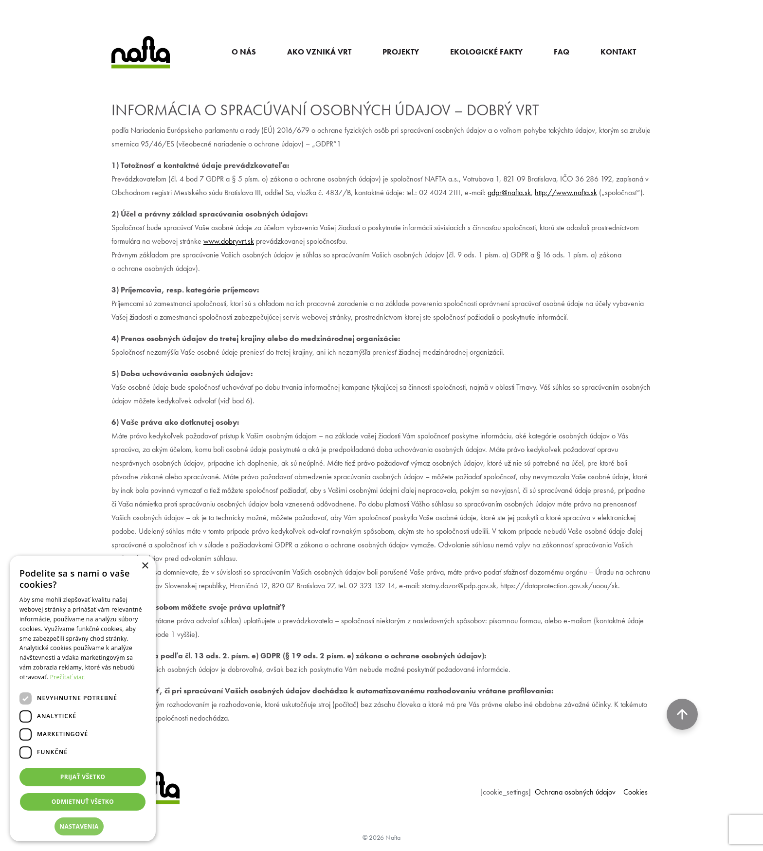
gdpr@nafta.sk (509, 192)
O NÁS (244, 52)
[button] (82, 826)
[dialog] (83, 698)
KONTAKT (618, 52)
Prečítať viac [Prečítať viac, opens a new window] (67, 677)
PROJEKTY (400, 52)
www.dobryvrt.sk (228, 241)
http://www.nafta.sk (566, 192)
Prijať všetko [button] (83, 777)
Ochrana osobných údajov (575, 792)
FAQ (561, 52)
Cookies (635, 792)
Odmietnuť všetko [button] (83, 801)
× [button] (144, 566)
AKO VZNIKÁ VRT (319, 52)
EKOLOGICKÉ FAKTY (486, 52)
